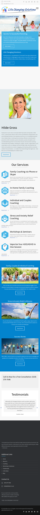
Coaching (5, 463)
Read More (6, 154)
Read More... (20, 410)
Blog (4, 473)
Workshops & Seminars (8, 466)
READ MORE (8, 46)
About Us (5, 461)
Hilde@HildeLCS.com (9, 3)
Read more (4, 183)
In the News (6, 471)
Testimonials (6, 468)
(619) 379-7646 (7, 1)
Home (4, 459)
